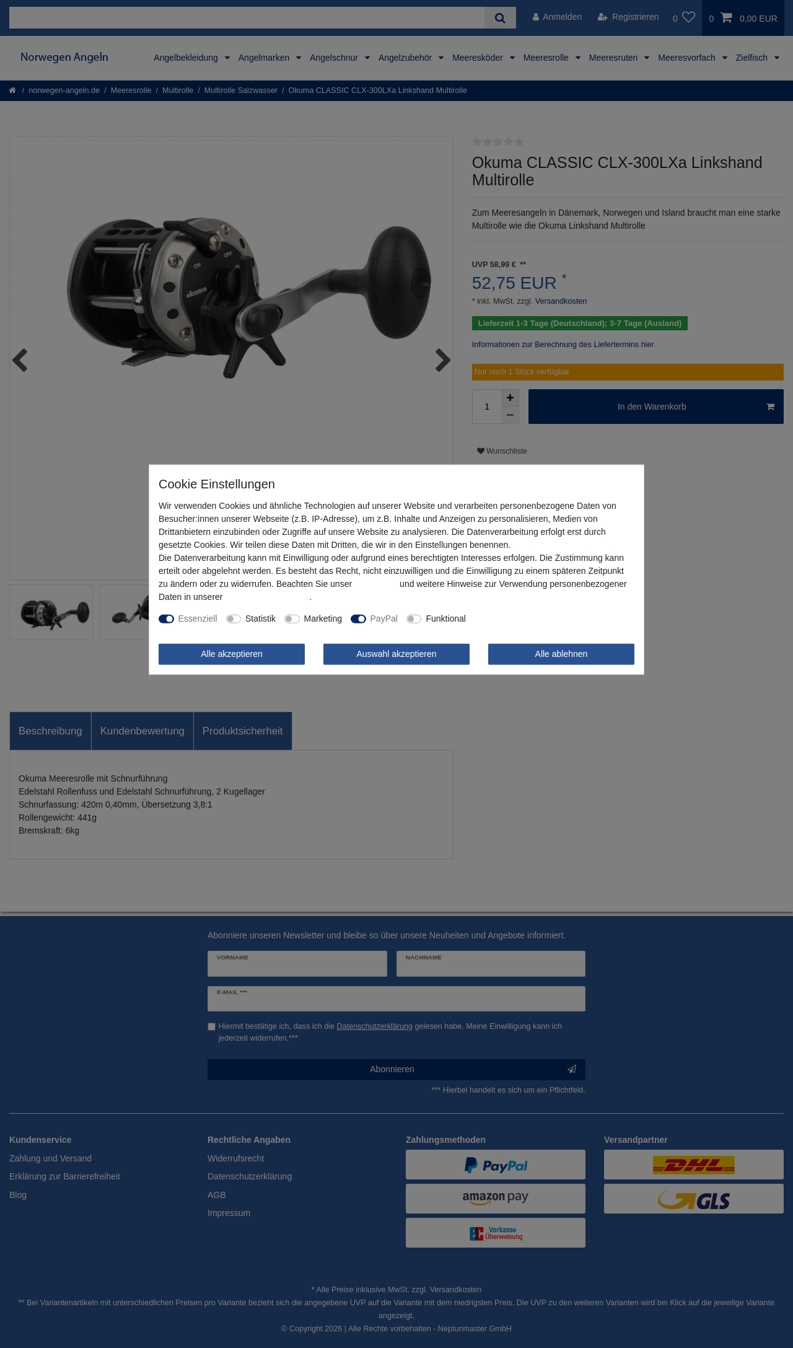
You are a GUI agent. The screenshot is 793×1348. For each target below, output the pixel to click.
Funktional (446, 618)
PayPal (384, 618)
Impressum (375, 584)
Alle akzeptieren (232, 654)
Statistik (260, 618)
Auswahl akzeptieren (396, 654)
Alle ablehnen (561, 654)
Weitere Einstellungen (517, 618)
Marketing (323, 618)
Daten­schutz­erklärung (267, 597)
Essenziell (197, 618)
